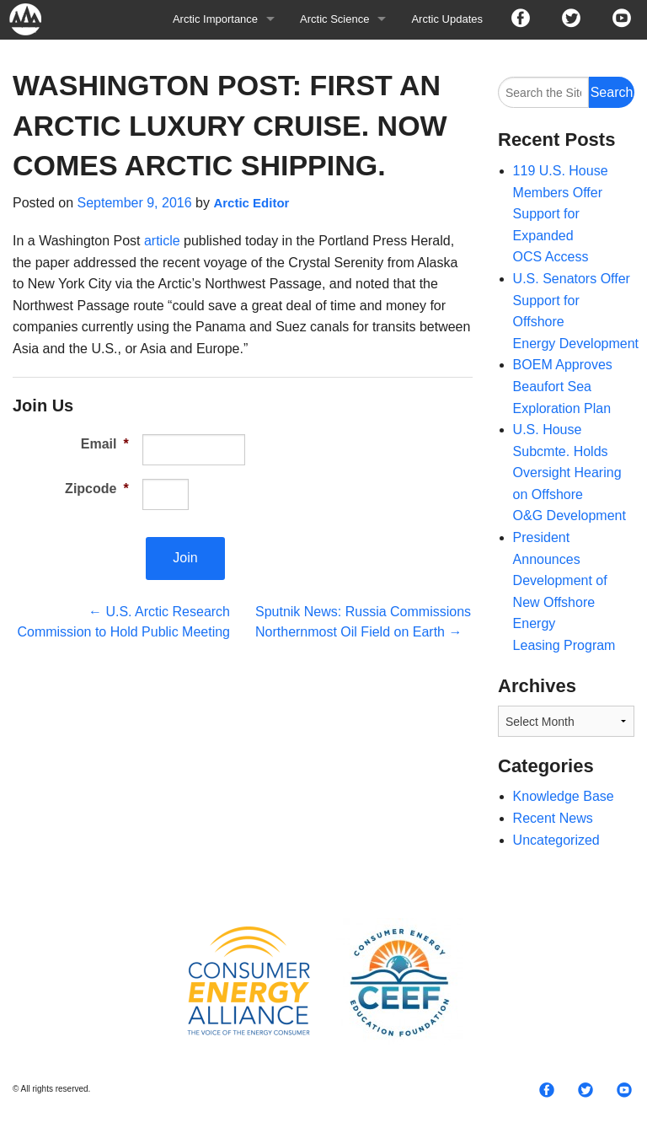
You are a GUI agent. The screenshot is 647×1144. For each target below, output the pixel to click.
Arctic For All (33, 19)
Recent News (553, 818)
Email (105, 444)
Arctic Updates (447, 19)
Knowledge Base (563, 796)
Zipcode (97, 488)
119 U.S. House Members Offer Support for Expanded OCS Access (560, 214)
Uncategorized (556, 840)
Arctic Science (334, 19)
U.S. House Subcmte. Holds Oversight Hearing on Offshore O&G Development (569, 472)
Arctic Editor (251, 203)
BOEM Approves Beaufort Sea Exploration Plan (562, 386)
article (162, 241)
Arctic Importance (215, 19)
